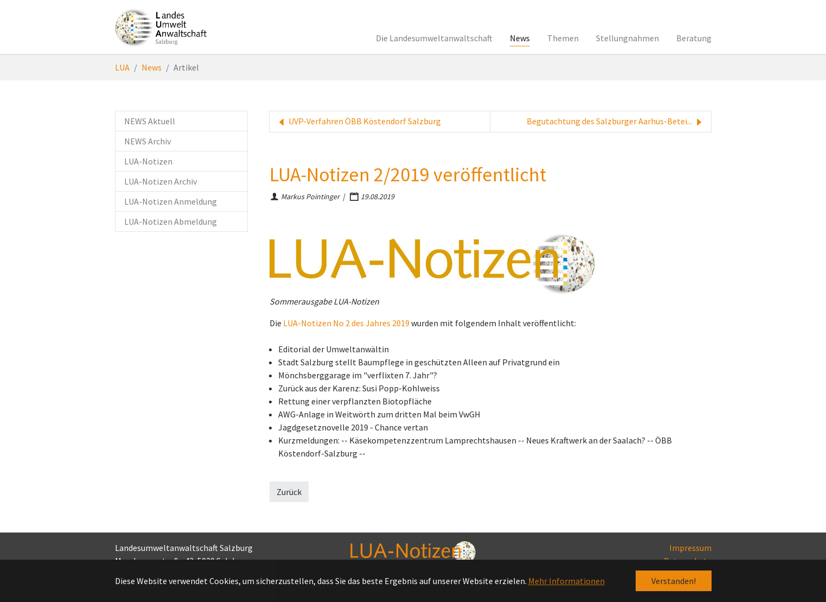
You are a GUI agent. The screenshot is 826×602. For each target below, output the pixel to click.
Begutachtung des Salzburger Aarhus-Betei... (616, 122)
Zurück (289, 491)
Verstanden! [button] (673, 580)
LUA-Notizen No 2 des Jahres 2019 (346, 323)
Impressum (690, 547)
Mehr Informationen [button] (566, 580)
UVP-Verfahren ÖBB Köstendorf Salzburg (358, 122)
